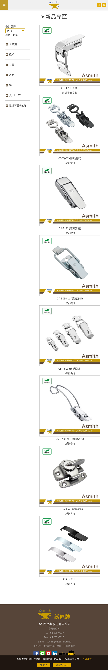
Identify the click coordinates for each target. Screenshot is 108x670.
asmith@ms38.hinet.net (58, 641)
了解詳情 (86, 659)
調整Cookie (62, 665)
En (104, 4)
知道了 (43, 665)
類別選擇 (10, 26)
